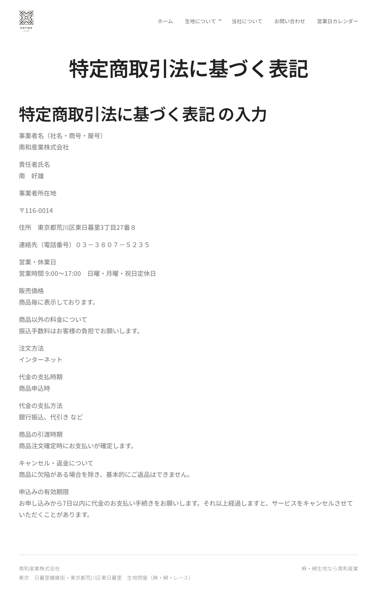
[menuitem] (151, 21)
